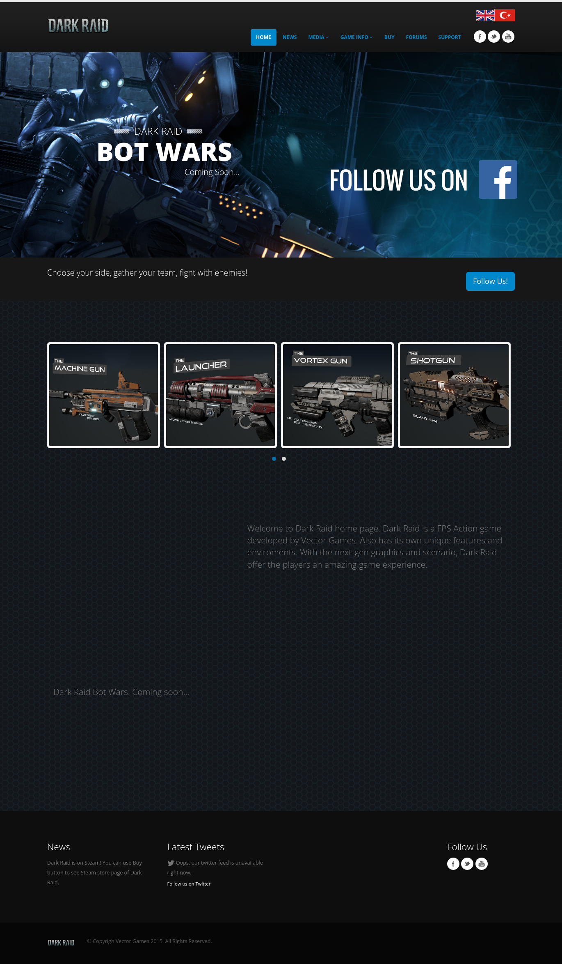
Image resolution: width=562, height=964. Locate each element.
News (290, 37)
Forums (416, 37)
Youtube (508, 36)
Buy (389, 37)
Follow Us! (490, 281)
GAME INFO (356, 37)
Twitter (494, 36)
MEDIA (318, 37)
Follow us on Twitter (189, 884)
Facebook (480, 36)
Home (263, 37)
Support (450, 37)
